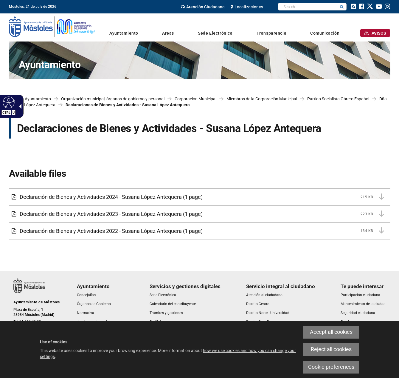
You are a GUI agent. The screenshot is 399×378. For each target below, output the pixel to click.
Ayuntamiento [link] (38, 98)
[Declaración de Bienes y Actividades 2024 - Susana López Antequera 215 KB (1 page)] (200, 197)
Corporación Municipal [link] (195, 98)
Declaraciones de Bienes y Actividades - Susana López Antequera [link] (128, 104)
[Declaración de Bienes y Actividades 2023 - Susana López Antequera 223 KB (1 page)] (200, 214)
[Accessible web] (7, 102)
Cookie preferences (331, 367)
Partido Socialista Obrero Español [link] (338, 98)
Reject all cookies (331, 349)
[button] (342, 6)
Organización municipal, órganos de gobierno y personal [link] (112, 98)
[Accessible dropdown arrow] (19, 106)
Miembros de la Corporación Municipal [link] (261, 98)
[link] (203, 6)
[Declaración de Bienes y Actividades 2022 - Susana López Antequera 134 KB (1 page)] (200, 231)
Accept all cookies (331, 332)
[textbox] (307, 6)
